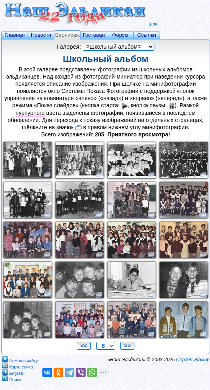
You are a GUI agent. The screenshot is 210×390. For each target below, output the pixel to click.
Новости (41, 35)
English (12, 372)
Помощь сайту (20, 359)
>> (127, 346)
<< (83, 346)
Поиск (11, 378)
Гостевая (94, 35)
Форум (120, 35)
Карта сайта (17, 365)
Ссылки (146, 35)
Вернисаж (67, 35)
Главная (14, 35)
